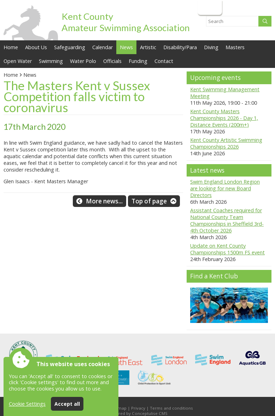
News (29, 74)
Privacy (138, 408)
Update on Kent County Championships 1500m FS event (227, 249)
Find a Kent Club (214, 276)
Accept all (67, 403)
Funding (138, 61)
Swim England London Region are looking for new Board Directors (225, 188)
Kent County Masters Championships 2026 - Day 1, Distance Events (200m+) (224, 118)
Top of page (149, 201)
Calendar (102, 47)
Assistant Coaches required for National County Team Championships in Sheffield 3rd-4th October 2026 (227, 220)
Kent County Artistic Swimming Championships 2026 (226, 143)
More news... (104, 201)
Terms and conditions (171, 408)
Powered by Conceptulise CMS (137, 413)
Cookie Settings (27, 403)
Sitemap (118, 408)
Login (209, 7)
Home (11, 47)
